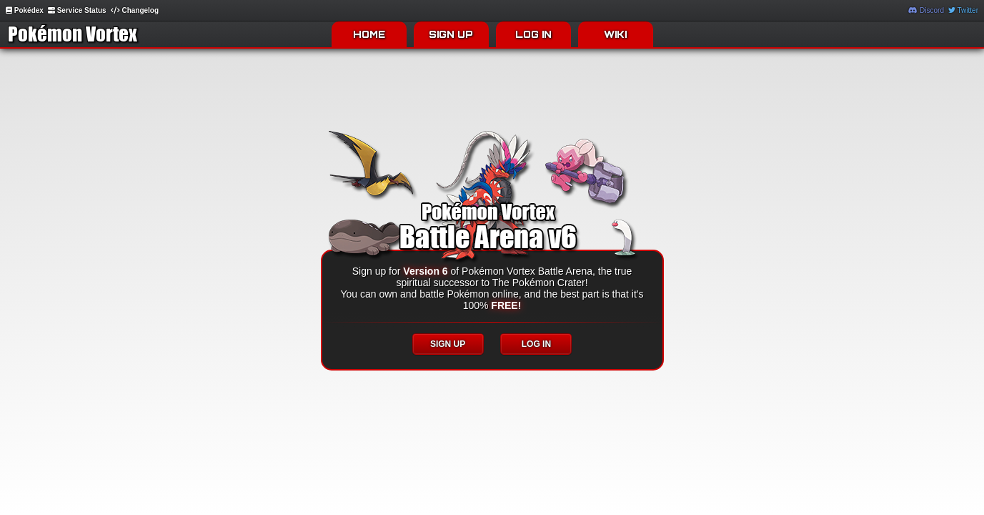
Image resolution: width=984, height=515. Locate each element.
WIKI (615, 34)
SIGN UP (451, 34)
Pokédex (25, 10)
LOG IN (533, 34)
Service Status (77, 10)
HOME (369, 34)
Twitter (963, 10)
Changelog (135, 10)
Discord (926, 10)
